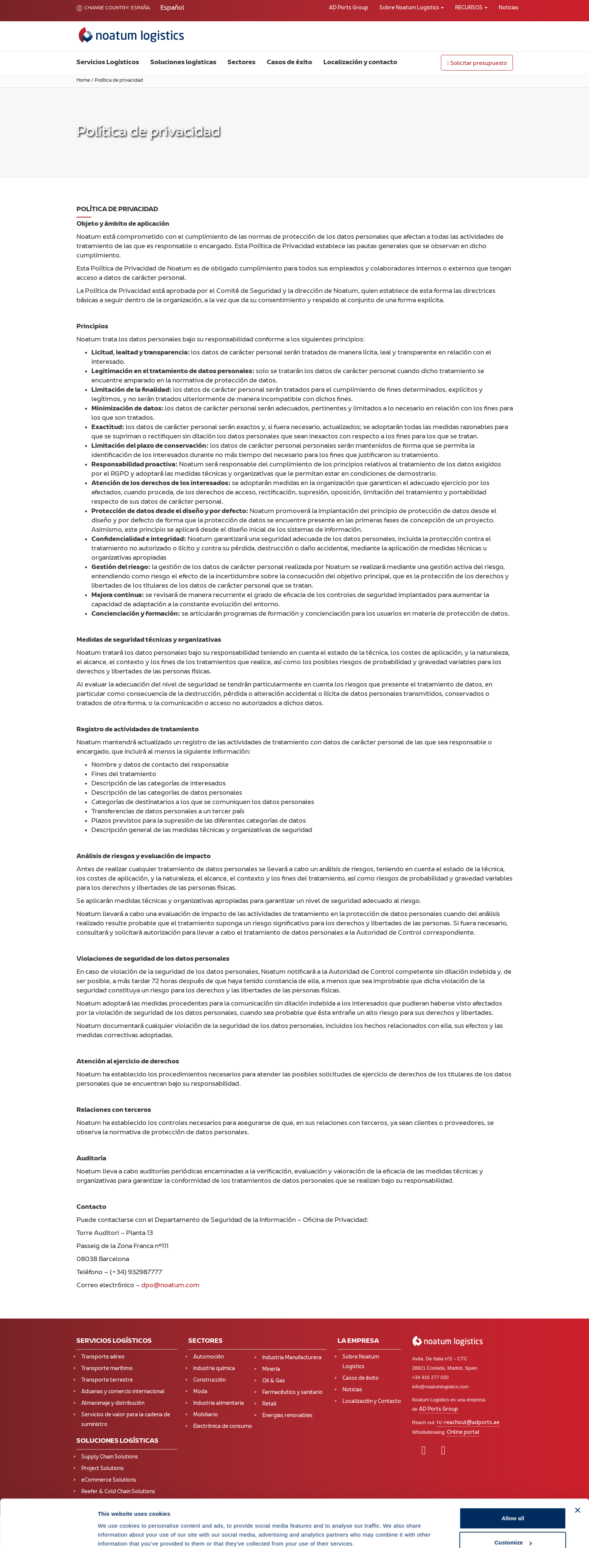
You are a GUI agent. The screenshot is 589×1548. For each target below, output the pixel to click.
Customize (513, 1504)
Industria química (214, 1368)
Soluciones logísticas (183, 62)
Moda (200, 1391)
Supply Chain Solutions (109, 1457)
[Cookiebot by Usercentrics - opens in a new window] (48, 1533)
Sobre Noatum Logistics (411, 8)
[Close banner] (577, 1471)
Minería (271, 1369)
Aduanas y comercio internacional (123, 1391)
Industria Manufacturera (292, 1357)
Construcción (209, 1380)
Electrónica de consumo (222, 1426)
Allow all (512, 1479)
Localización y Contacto (371, 1401)
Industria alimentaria (218, 1403)
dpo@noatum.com (170, 1285)
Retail (269, 1404)
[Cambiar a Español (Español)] (172, 8)
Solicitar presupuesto (477, 64)
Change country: (103, 8)
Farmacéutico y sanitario (292, 1392)
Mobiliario (205, 1415)
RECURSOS (471, 8)
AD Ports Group (348, 8)
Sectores (242, 62)
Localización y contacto (360, 62)
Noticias (508, 8)
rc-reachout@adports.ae (468, 1422)
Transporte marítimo (107, 1368)
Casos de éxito (289, 62)
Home (83, 80)
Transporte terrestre (107, 1380)
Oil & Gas (273, 1381)
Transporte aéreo (103, 1357)
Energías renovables (287, 1415)
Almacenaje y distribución (112, 1403)
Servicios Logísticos (107, 62)
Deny (513, 1528)
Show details (115, 1525)
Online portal (463, 1432)
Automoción (208, 1357)
